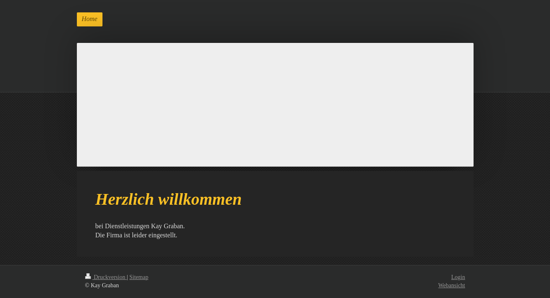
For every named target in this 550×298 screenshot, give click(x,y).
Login (458, 277)
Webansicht (451, 285)
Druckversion (106, 277)
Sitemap (138, 277)
